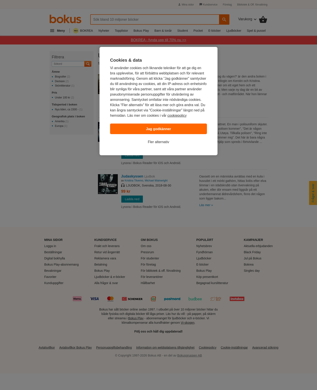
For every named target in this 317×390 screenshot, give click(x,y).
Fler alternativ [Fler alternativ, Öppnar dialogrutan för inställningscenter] (158, 142)
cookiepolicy (177, 115)
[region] (158, 101)
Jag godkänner (158, 129)
